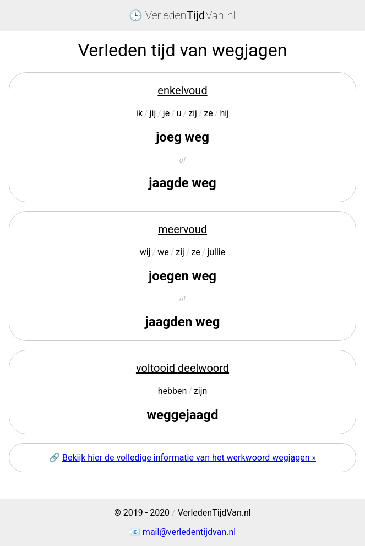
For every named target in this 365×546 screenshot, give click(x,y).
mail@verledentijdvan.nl (189, 532)
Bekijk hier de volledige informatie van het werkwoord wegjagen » (189, 457)
